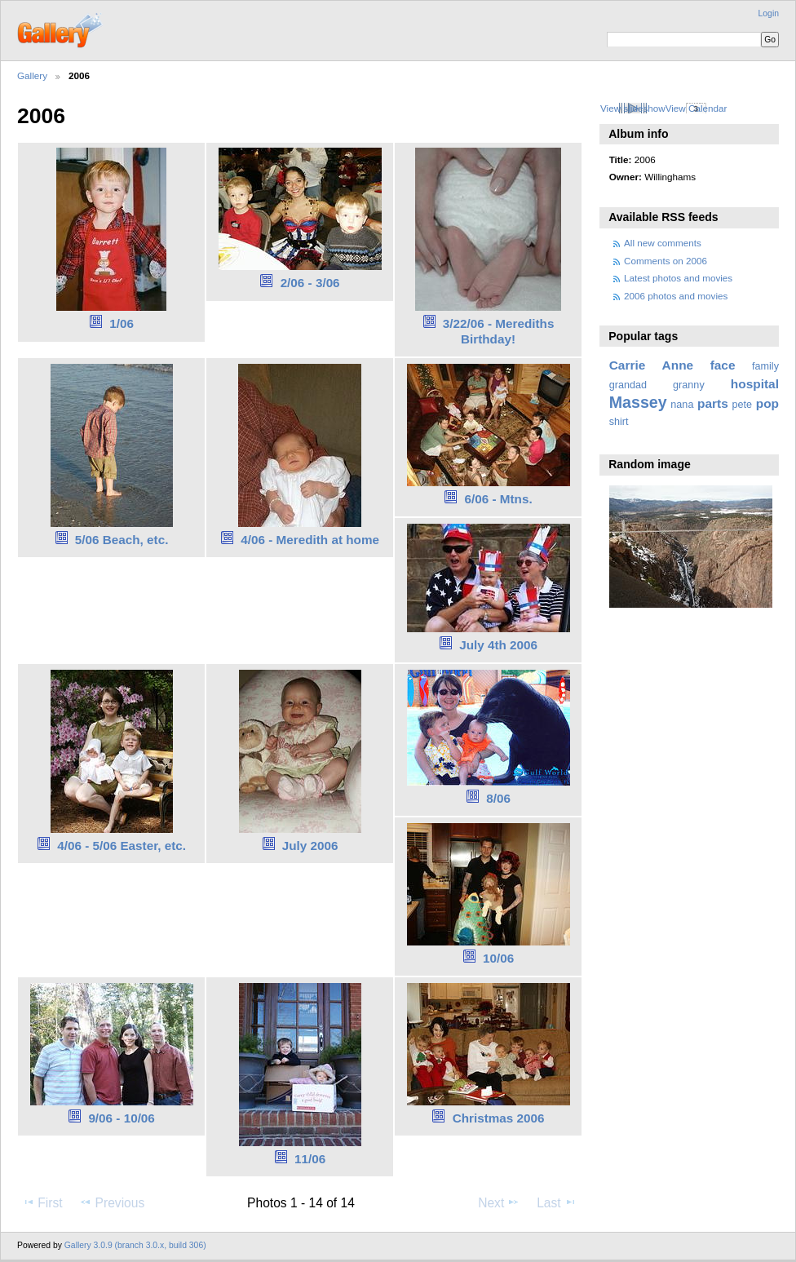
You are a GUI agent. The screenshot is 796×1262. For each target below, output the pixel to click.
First (42, 1202)
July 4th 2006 (498, 645)
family (765, 366)
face (723, 365)
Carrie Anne (651, 365)
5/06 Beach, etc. (122, 540)
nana (681, 404)
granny (689, 385)
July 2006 (310, 845)
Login (768, 13)
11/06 (309, 1159)
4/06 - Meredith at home (310, 540)
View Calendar (696, 108)
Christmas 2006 (499, 1118)
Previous (111, 1202)
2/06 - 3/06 (310, 283)
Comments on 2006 (665, 260)
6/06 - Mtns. (499, 499)
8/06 (498, 798)
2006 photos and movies (675, 295)
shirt (619, 421)
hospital (755, 384)
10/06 (498, 958)
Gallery (32, 75)
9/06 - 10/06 (121, 1118)
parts (712, 403)
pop (767, 403)
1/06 (121, 323)
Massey (638, 402)
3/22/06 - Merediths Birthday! (499, 331)
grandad (628, 385)
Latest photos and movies (678, 277)
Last (557, 1202)
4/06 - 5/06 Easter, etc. (121, 845)
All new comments (662, 242)
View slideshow (633, 108)
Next (499, 1202)
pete (742, 404)
